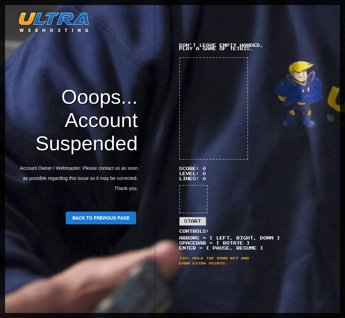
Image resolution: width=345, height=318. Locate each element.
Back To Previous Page (100, 218)
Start (192, 221)
